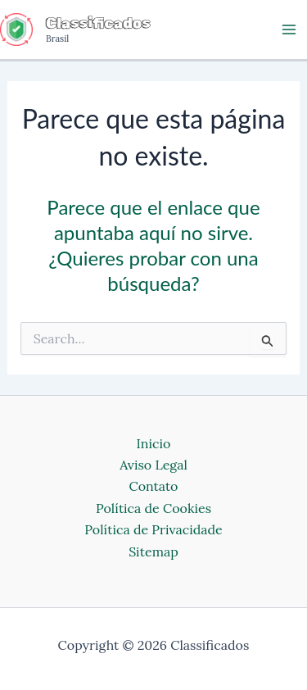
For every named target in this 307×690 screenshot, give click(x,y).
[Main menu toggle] (289, 29)
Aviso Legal (153, 464)
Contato (153, 486)
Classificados (98, 23)
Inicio (154, 443)
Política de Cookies (153, 508)
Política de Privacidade (153, 529)
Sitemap (153, 551)
